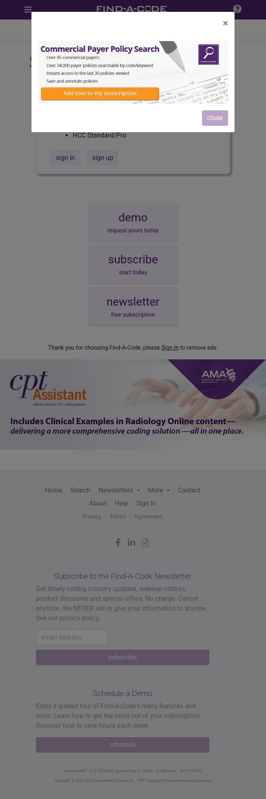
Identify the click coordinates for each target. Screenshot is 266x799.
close (215, 118)
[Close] (225, 23)
